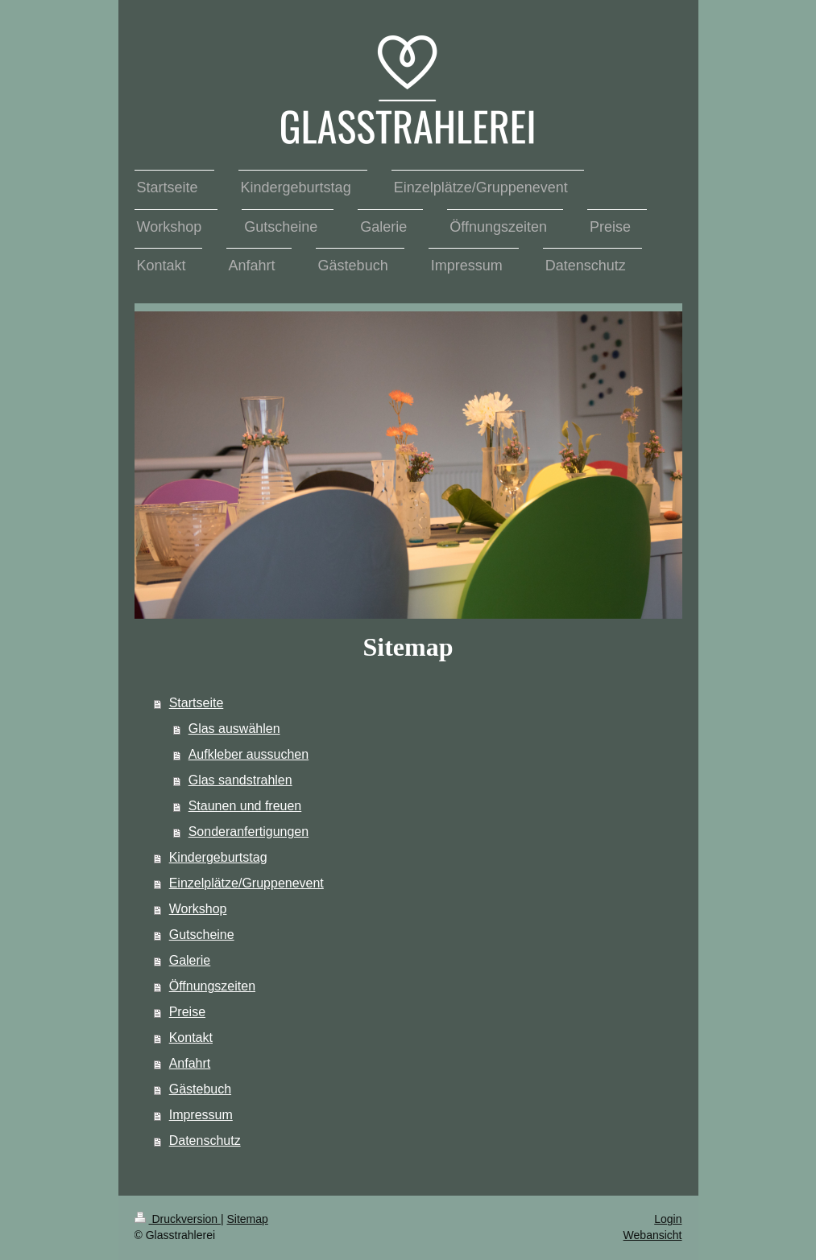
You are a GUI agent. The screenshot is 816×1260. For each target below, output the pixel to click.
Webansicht (652, 1235)
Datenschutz (205, 1140)
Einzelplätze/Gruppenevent (246, 883)
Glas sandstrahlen (240, 780)
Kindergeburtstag (218, 857)
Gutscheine (201, 934)
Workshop (198, 909)
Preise (187, 1012)
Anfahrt (190, 1063)
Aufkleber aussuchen (248, 754)
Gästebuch (200, 1089)
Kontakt (191, 1037)
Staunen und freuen (245, 806)
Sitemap (247, 1219)
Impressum (201, 1115)
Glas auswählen (234, 728)
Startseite (196, 703)
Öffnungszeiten (212, 986)
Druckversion (178, 1219)
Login (667, 1219)
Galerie (190, 960)
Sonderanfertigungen (248, 831)
